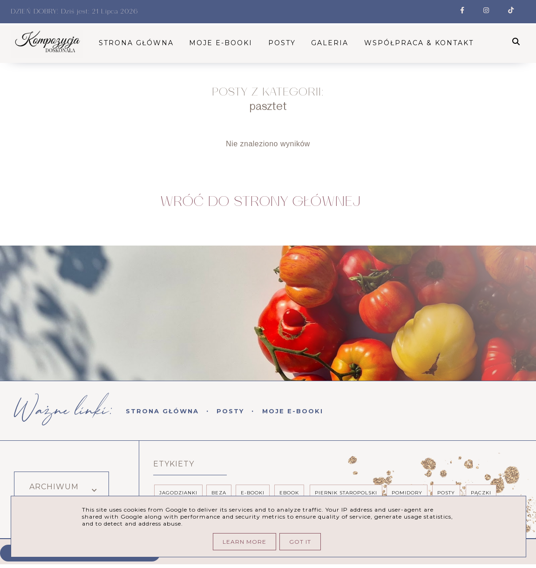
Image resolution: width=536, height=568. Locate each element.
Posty (230, 411)
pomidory (407, 493)
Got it (300, 541)
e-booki (253, 493)
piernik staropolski (346, 493)
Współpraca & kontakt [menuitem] (421, 43)
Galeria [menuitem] (332, 43)
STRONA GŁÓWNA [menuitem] (139, 43)
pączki (481, 493)
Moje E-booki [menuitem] (223, 43)
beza (218, 493)
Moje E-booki (292, 411)
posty (446, 493)
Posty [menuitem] (285, 43)
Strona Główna (162, 411)
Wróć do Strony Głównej (260, 202)
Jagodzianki (178, 493)
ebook (289, 493)
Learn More (244, 541)
